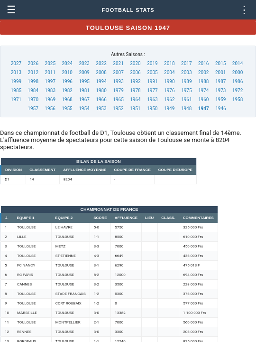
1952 (118, 108)
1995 (84, 81)
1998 (33, 81)
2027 (16, 63)
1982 (67, 90)
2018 (169, 63)
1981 (84, 90)
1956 (50, 108)
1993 (118, 81)
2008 (101, 72)
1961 (186, 99)
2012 (33, 72)
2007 (118, 72)
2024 (67, 63)
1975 (186, 90)
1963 (152, 99)
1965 (118, 99)
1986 (237, 81)
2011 (50, 72)
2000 (237, 72)
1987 (220, 81)
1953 (101, 108)
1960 (203, 99)
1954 (84, 108)
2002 (203, 72)
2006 (135, 72)
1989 (186, 81)
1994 (101, 81)
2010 (67, 72)
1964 (135, 99)
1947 (203, 108)
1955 (67, 108)
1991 (152, 81)
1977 (152, 90)
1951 (135, 108)
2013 (16, 72)
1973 (220, 90)
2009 (84, 72)
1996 (67, 81)
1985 (16, 90)
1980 (101, 90)
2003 (186, 72)
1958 (237, 99)
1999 (16, 81)
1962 (169, 99)
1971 (16, 99)
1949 (169, 108)
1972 (237, 90)
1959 (220, 99)
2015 (220, 63)
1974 (203, 90)
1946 (220, 108)
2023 (84, 63)
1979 (118, 90)
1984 (33, 90)
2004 (169, 72)
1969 (50, 99)
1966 (101, 99)
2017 (186, 63)
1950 (152, 108)
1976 (169, 90)
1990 (169, 81)
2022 (101, 63)
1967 (84, 99)
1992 (135, 81)
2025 (50, 63)
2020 (135, 63)
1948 (186, 108)
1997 (50, 81)
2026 (33, 63)
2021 (118, 63)
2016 (203, 63)
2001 (220, 72)
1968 (67, 99)
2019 (152, 63)
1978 (135, 90)
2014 (237, 63)
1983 (50, 90)
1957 (32, 108)
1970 (33, 99)
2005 (152, 72)
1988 (203, 81)
